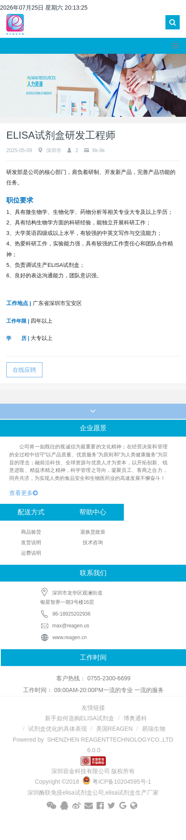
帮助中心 (92, 512)
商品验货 (31, 532)
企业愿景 (93, 428)
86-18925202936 (71, 614)
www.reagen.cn (69, 637)
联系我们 (93, 573)
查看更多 (23, 493)
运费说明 (31, 553)
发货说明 (31, 542)
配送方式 (31, 512)
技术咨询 (93, 542)
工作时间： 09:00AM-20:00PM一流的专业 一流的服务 (93, 690)
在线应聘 (24, 369)
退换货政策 (92, 532)
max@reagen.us (64, 626)
